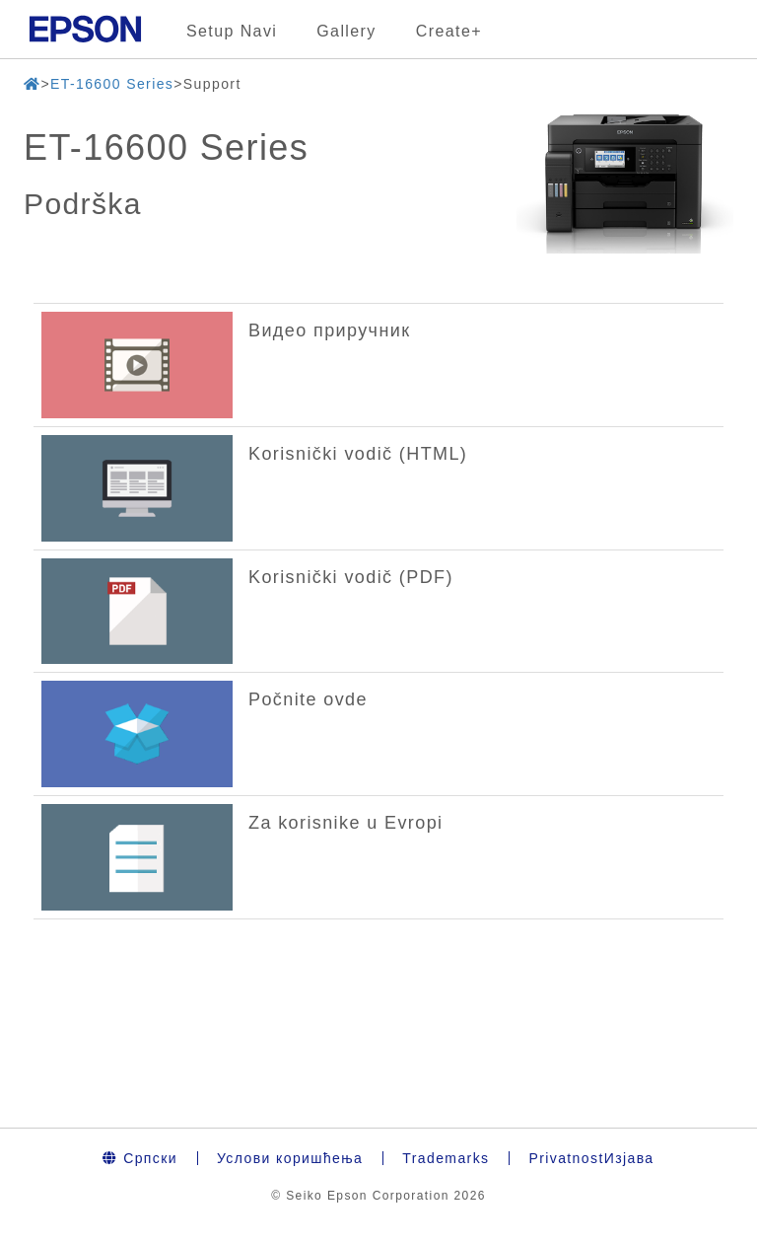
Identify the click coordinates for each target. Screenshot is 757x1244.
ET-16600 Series (111, 84)
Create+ (449, 31)
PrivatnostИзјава (591, 1158)
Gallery (346, 31)
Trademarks (445, 1158)
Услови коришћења (290, 1158)
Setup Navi (231, 31)
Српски (140, 1158)
